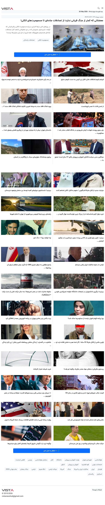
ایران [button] (92, 469)
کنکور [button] (63, 465)
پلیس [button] (30, 460)
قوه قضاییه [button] (85, 465)
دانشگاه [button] (59, 460)
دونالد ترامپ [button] (53, 469)
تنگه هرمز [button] (42, 469)
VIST (7, 8)
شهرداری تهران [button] (87, 460)
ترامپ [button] (33, 469)
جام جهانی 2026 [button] (11, 469)
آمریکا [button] (62, 469)
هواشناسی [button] (98, 460)
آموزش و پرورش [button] (73, 465)
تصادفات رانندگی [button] (29, 40)
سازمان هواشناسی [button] (41, 460)
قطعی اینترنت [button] (20, 460)
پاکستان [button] (91, 474)
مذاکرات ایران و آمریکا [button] (81, 469)
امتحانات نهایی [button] (97, 465)
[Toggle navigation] (102, 8)
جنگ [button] (69, 469)
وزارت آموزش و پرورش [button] (72, 460)
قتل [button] (52, 460)
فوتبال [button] (100, 469)
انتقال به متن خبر (52, 54)
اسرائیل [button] (99, 474)
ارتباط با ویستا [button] (97, 490)
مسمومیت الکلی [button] (43, 40)
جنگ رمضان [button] (24, 469)
